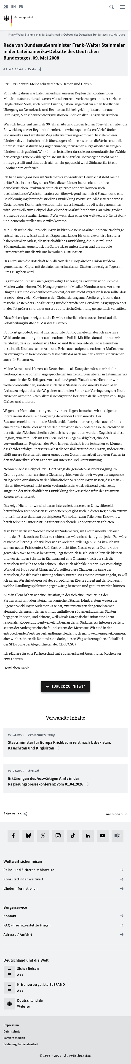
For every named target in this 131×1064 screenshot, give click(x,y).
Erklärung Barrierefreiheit (20, 1044)
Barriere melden (14, 1038)
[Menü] (123, 7)
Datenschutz (11, 1031)
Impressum (11, 1025)
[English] (13, 6)
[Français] (21, 6)
